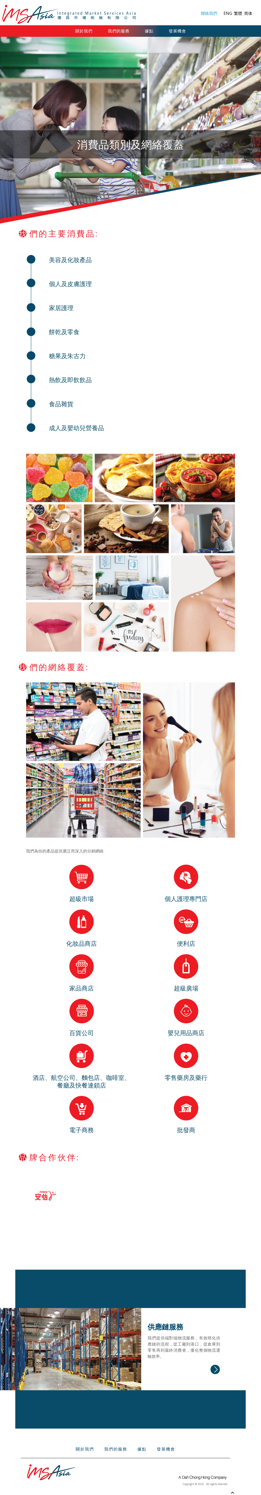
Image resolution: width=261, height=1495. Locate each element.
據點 (149, 30)
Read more (215, 1369)
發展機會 (177, 30)
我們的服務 (118, 30)
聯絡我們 (209, 13)
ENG (228, 13)
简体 (248, 13)
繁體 (238, 13)
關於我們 (84, 30)
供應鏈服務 (165, 1327)
